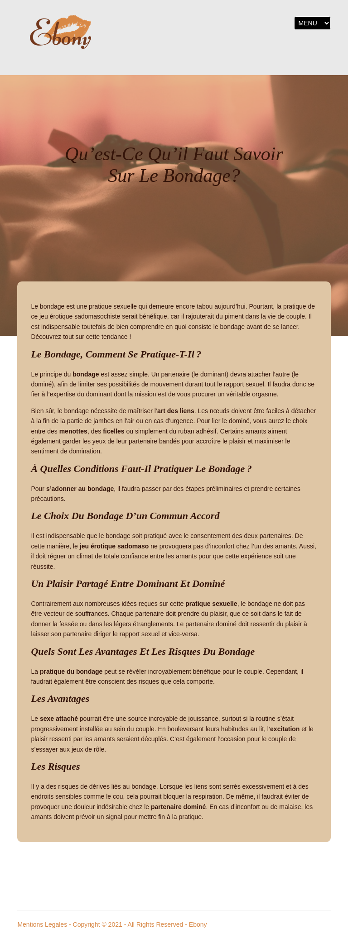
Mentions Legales (42, 924)
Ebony (198, 924)
